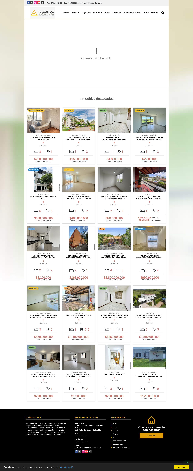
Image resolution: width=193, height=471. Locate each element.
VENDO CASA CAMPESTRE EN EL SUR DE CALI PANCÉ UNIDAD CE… (149, 316)
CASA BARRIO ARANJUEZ (114, 375)
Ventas (75, 13)
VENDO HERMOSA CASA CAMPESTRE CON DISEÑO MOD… (114, 257)
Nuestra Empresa (132, 13)
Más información (67, 467)
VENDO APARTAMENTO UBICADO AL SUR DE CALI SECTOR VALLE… (43, 316)
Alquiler (86, 13)
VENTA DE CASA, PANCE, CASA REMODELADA (78, 316)
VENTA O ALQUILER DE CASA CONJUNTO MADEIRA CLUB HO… (149, 198)
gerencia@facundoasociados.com (88, 447)
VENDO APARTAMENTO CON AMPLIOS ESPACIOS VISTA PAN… (78, 138)
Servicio (97, 13)
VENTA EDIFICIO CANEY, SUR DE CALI (43, 198)
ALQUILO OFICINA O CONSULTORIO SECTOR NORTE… (114, 138)
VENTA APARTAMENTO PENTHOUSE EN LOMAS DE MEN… (149, 257)
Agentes (116, 13)
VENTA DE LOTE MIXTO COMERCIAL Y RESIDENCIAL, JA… (149, 376)
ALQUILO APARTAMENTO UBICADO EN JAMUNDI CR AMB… (43, 257)
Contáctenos (151, 13)
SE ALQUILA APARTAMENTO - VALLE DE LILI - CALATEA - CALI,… (79, 376)
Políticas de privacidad (121, 448)
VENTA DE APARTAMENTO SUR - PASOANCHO (43, 138)
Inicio (66, 13)
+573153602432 (56, 3)
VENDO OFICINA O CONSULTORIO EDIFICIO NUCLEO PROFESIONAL (114, 316)
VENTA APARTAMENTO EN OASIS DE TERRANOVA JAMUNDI (114, 198)
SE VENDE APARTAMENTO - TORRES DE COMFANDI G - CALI (78, 257)
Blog (107, 13)
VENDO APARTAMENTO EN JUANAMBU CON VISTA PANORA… (78, 198)
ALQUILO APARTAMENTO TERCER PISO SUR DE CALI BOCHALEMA (149, 138)
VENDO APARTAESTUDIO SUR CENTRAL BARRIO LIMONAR (43, 376)
